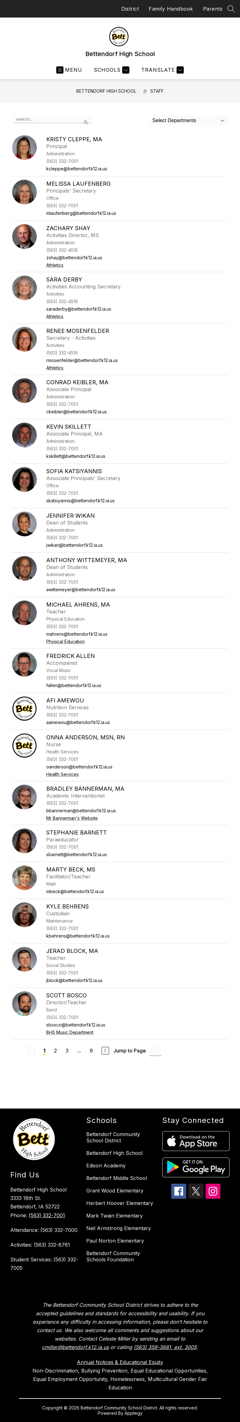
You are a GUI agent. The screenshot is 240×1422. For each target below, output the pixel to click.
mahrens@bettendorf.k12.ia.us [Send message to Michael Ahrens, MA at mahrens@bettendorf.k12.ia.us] (77, 634)
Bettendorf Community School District (113, 1137)
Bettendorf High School (106, 91)
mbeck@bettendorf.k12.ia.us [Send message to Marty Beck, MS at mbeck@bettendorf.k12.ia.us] (75, 891)
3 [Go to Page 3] (67, 1050)
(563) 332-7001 (47, 1215)
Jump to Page (129, 1050)
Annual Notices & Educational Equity (120, 1362)
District (130, 9)
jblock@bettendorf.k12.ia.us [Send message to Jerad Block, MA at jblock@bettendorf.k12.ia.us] (74, 980)
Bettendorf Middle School (116, 1178)
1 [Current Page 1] (44, 1050)
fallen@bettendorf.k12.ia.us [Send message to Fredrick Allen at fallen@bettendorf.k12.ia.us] (73, 685)
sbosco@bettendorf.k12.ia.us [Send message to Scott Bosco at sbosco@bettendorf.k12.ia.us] (75, 1024)
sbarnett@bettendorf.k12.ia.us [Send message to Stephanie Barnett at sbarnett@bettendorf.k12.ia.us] (76, 854)
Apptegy (133, 1413)
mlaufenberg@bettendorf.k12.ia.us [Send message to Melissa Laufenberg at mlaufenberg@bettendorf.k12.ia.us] (81, 213)
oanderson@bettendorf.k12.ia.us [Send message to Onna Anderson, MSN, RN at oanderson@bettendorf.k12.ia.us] (79, 766)
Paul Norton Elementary (115, 1241)
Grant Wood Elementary (114, 1190)
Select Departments (174, 120)
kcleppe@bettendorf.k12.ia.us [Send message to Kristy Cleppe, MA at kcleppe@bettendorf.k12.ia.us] (76, 168)
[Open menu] (69, 70)
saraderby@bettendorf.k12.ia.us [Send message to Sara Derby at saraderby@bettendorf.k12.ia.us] (78, 309)
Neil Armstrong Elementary (118, 1228)
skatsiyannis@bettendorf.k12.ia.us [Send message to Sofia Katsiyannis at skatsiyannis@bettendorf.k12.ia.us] (80, 500)
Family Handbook (171, 9)
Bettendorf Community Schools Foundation (113, 1256)
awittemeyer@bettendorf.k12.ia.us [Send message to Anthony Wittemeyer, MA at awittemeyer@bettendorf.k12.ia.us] (80, 589)
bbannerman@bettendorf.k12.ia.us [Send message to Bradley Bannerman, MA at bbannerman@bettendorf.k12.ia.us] (81, 810)
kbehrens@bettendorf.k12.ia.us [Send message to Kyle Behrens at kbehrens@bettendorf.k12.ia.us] (78, 936)
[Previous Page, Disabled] (31, 1050)
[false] (52, 119)
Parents (213, 9)
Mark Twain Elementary (114, 1216)
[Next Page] (105, 1050)
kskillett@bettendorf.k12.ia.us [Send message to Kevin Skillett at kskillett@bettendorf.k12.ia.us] (75, 456)
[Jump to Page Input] (155, 1050)
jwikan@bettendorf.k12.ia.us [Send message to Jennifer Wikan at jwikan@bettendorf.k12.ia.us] (74, 545)
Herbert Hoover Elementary (119, 1203)
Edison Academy (106, 1165)
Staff (157, 91)
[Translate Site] (162, 70)
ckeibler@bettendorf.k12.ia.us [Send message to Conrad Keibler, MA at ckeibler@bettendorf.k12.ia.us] (76, 411)
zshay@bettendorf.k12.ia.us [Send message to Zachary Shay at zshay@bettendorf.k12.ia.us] (74, 257)
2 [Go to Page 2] (55, 1050)
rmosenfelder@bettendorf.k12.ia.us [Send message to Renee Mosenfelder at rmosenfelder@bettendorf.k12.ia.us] (82, 360)
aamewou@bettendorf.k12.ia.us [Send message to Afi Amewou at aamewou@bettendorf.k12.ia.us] (78, 722)
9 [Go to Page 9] (91, 1050)
